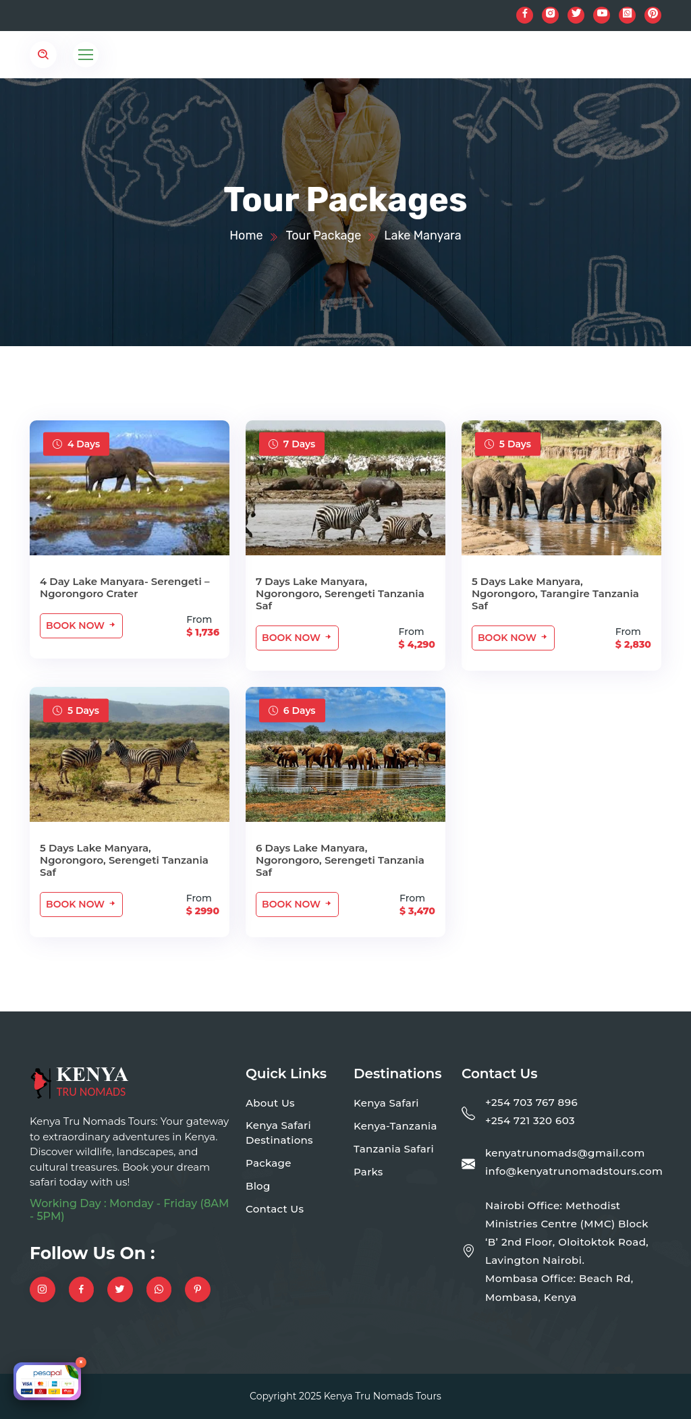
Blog (258, 1185)
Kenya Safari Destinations (279, 1133)
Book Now (81, 625)
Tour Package (324, 235)
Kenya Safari (386, 1102)
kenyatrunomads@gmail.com (565, 1152)
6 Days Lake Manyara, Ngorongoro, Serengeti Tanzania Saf (340, 860)
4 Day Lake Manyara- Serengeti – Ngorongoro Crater (124, 587)
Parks (368, 1171)
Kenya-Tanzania (395, 1125)
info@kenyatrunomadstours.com (574, 1171)
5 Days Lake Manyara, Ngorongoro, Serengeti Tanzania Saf (124, 860)
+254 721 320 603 (530, 1120)
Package (269, 1163)
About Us (270, 1102)
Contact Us (275, 1208)
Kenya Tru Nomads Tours (382, 1396)
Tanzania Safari (394, 1148)
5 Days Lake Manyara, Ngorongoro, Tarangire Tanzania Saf (555, 593)
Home (245, 235)
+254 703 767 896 (531, 1102)
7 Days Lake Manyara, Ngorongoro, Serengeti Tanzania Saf (340, 593)
